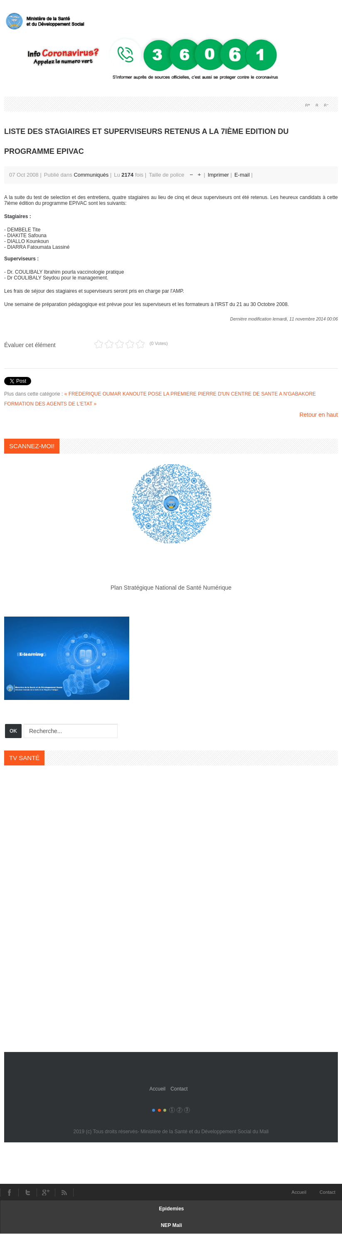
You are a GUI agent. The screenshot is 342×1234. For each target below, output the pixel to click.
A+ (307, 105)
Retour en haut (318, 414)
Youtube (46, 1192)
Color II (159, 1110)
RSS (64, 1192)
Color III (164, 1110)
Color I (153, 1110)
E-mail (242, 175)
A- (325, 105)
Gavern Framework (171, 1064)
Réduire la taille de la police (191, 173)
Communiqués (91, 175)
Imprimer (219, 175)
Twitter (27, 1192)
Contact (178, 1089)
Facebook (9, 1192)
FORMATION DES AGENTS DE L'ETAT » (50, 404)
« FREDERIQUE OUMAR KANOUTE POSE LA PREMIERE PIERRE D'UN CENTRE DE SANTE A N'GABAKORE (190, 394)
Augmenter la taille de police (199, 173)
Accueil (157, 1089)
